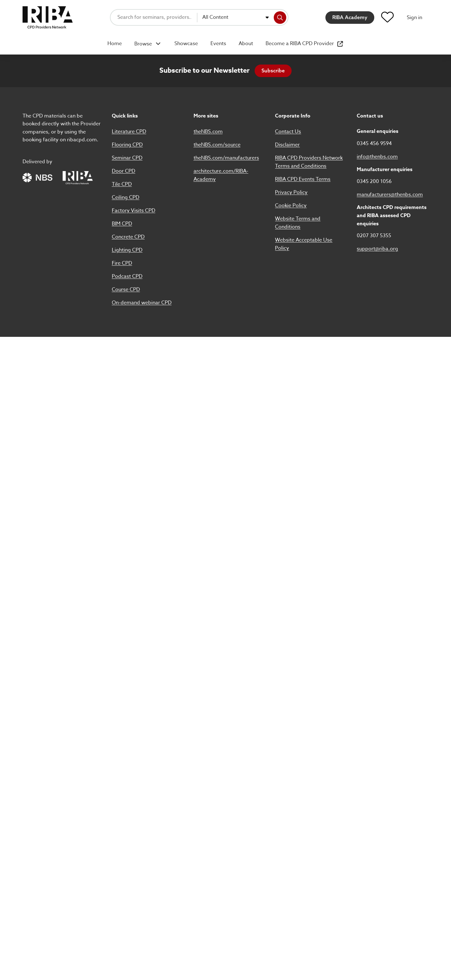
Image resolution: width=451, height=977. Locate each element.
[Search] (280, 17)
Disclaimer (287, 145)
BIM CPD (122, 223)
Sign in (414, 17)
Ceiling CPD (125, 197)
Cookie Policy (291, 205)
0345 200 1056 (374, 181)
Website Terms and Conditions (297, 223)
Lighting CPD (127, 250)
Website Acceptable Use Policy (303, 244)
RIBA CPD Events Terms (302, 179)
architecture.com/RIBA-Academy (221, 175)
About (246, 43)
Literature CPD (129, 131)
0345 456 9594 (374, 143)
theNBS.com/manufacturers (226, 158)
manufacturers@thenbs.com (390, 194)
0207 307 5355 (374, 235)
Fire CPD (122, 263)
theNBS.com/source (217, 145)
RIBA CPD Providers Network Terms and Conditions (309, 162)
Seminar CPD (127, 158)
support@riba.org (377, 249)
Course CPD (126, 289)
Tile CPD (122, 184)
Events (218, 43)
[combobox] (235, 17)
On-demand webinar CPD (142, 302)
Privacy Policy (291, 192)
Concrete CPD (128, 237)
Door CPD (123, 171)
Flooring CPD (127, 145)
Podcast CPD (127, 276)
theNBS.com (208, 131)
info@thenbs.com (377, 156)
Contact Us (288, 131)
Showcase (186, 43)
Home (114, 43)
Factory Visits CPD (133, 210)
